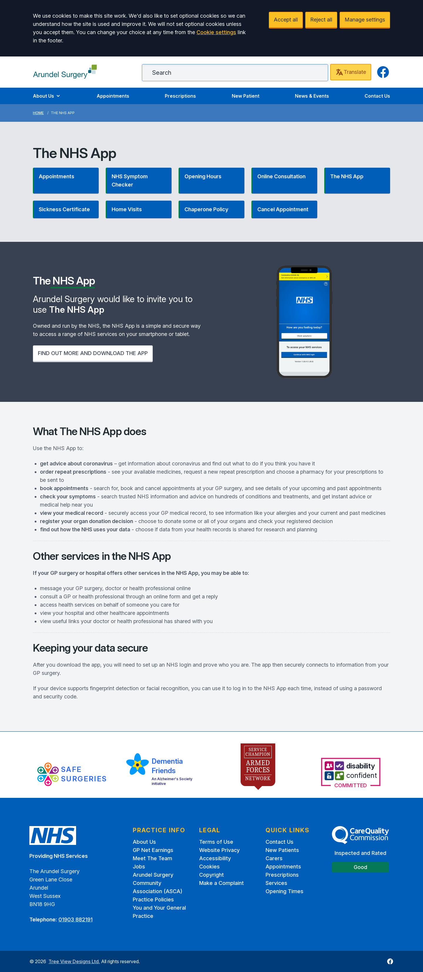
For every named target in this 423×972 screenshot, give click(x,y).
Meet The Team (152, 858)
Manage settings (365, 19)
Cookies (209, 866)
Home (38, 113)
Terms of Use (216, 842)
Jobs (139, 866)
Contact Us (377, 96)
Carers (274, 858)
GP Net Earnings (153, 850)
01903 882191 (75, 919)
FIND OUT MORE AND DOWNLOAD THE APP (93, 353)
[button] (66, 181)
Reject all (321, 19)
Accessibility (215, 858)
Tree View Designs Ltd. (74, 961)
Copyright (211, 875)
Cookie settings (216, 32)
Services (276, 883)
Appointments (113, 96)
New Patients (282, 850)
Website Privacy (219, 850)
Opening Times (284, 891)
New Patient (245, 96)
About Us (47, 96)
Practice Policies (153, 899)
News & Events (312, 96)
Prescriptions (180, 96)
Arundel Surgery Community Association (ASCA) (157, 883)
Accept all (286, 19)
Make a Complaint (221, 883)
